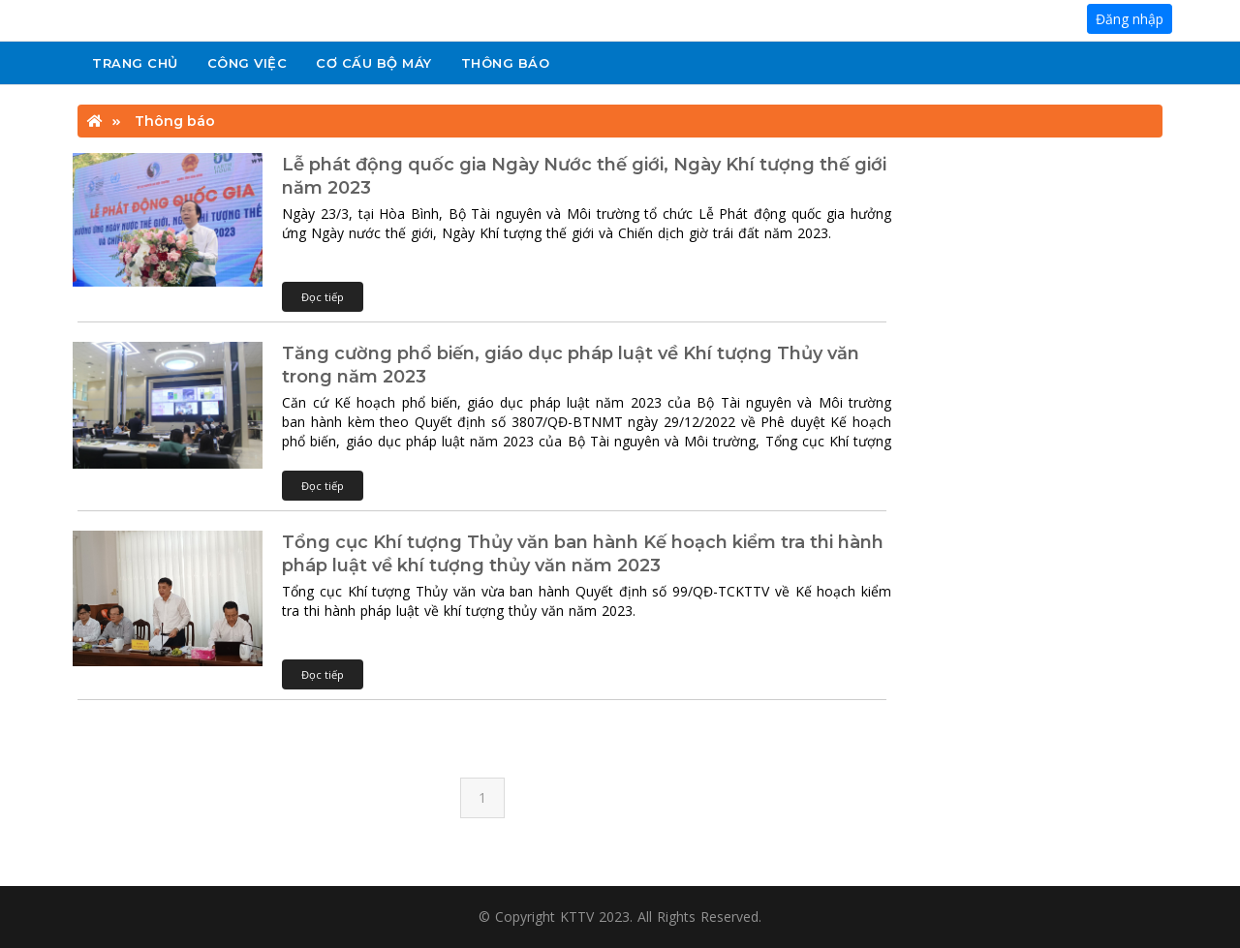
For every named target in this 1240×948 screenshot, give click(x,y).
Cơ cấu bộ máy (374, 63)
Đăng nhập (1129, 19)
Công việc (247, 63)
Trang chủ (135, 63)
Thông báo (505, 63)
